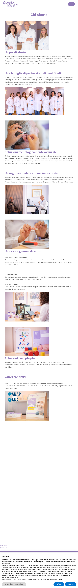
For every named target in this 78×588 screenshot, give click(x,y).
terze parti (32, 565)
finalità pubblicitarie (55, 569)
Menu (71, 4)
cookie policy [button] (5, 563)
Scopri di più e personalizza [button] (14, 584)
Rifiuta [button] (59, 584)
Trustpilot (3, 545)
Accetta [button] (70, 584)
